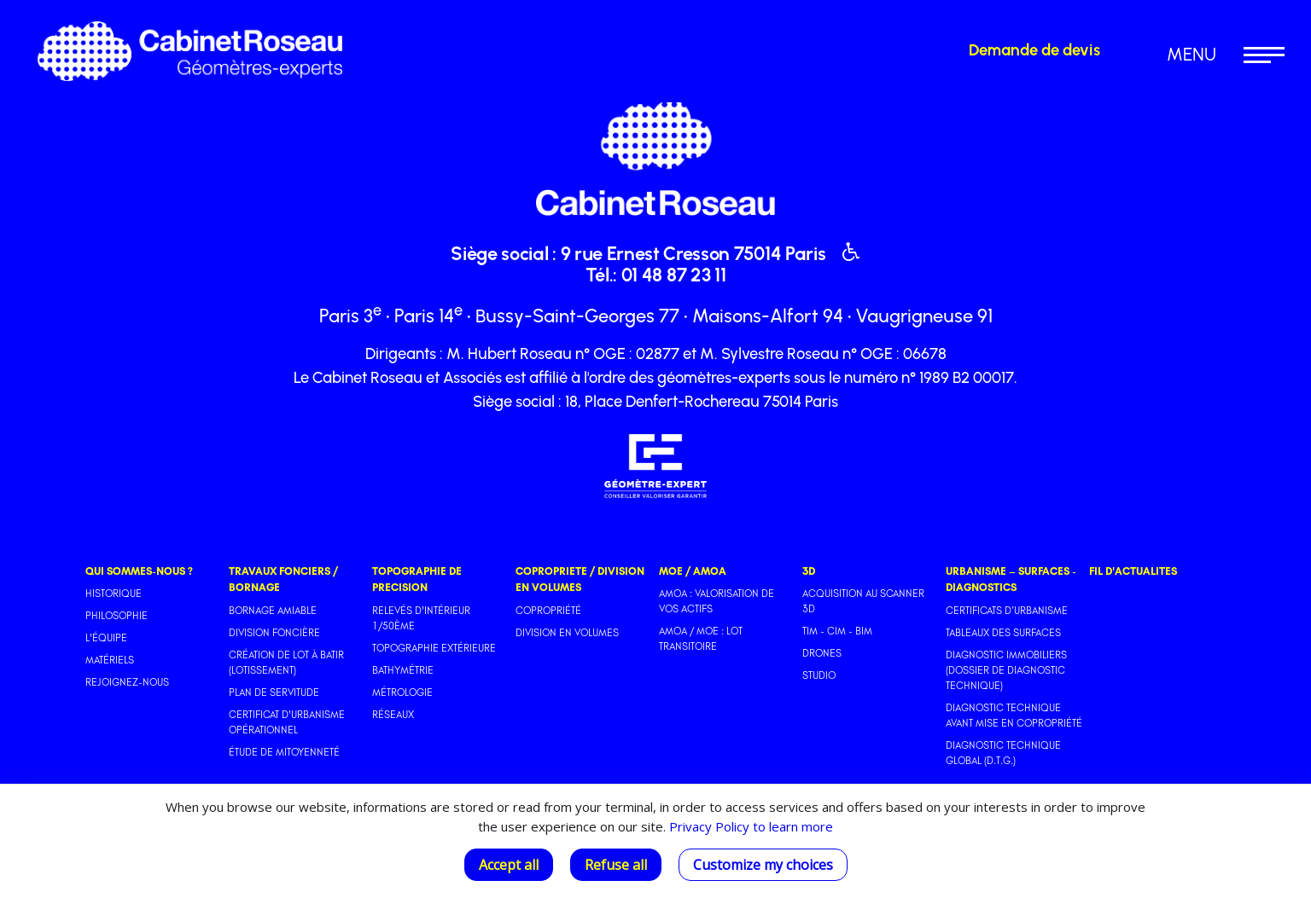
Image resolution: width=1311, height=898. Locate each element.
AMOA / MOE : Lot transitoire (701, 638)
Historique (113, 594)
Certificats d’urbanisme (1007, 611)
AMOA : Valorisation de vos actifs (716, 601)
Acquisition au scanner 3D (863, 601)
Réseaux (393, 715)
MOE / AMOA (692, 571)
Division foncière (274, 633)
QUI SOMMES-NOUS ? (139, 571)
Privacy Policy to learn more (749, 826)
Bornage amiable (273, 611)
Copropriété (548, 611)
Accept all (509, 864)
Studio (819, 675)
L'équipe (106, 638)
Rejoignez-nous (127, 682)
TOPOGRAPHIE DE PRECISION (417, 579)
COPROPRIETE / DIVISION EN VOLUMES (580, 579)
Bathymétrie (403, 670)
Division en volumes (567, 633)
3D (808, 571)
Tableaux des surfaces (1003, 633)
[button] (1205, 54)
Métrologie (402, 692)
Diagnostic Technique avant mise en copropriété (1014, 715)
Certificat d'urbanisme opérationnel (287, 722)
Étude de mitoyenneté (284, 752)
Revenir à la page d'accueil (502, 29)
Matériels (109, 660)
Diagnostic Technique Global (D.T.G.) (1003, 753)
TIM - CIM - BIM (837, 631)
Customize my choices (763, 864)
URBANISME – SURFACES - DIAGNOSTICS (1011, 579)
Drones (822, 653)
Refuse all (616, 864)
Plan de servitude (274, 692)
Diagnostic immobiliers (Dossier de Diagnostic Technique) (1006, 670)
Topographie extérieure (434, 648)
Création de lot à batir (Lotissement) (286, 662)
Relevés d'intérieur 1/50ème (421, 618)
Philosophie (116, 616)
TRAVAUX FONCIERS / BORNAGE (283, 579)
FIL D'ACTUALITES (1133, 571)
